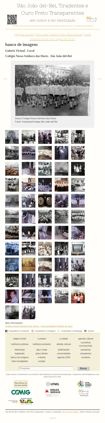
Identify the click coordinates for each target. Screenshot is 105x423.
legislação (20, 353)
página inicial (24, 34)
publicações (64, 349)
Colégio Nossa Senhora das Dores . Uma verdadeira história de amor (39, 326)
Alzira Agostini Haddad (70, 412)
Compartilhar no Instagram (43, 331)
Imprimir (89, 331)
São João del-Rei (36, 5)
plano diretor (42, 353)
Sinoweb (52, 418)
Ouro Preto (34, 13)
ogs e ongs (41, 349)
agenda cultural (85, 338)
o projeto (41, 338)
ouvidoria (85, 357)
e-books (42, 357)
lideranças (20, 349)
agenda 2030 (63, 357)
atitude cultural (64, 344)
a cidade (64, 338)
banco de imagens (20, 357)
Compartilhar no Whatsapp (70, 331)
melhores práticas (19, 344)
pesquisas (86, 349)
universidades (64, 353)
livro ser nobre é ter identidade (59, 34)
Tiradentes (71, 5)
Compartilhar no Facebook (17, 331)
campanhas (85, 353)
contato (41, 361)
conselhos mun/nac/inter (85, 344)
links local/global (20, 361)
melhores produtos (42, 344)
